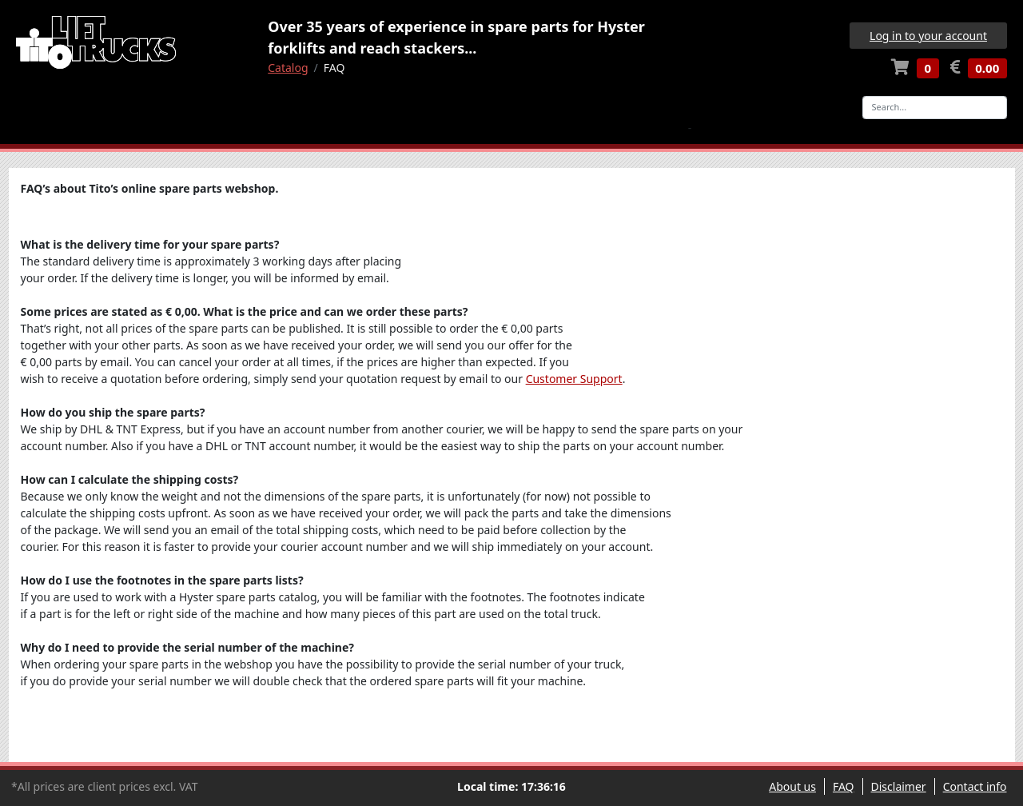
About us (792, 786)
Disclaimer (898, 786)
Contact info (975, 786)
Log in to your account (928, 35)
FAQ (843, 786)
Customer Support (574, 378)
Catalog (288, 67)
